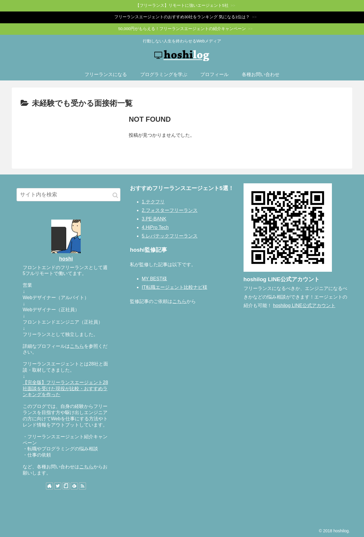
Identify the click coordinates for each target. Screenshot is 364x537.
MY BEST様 (154, 278)
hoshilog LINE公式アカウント (304, 305)
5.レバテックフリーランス (169, 235)
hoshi (66, 259)
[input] (68, 194)
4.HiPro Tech (155, 227)
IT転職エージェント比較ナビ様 (174, 287)
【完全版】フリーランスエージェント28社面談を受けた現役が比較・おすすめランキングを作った (65, 388)
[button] (115, 195)
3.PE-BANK (154, 218)
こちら (77, 346)
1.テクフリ (153, 201)
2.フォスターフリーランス (169, 210)
